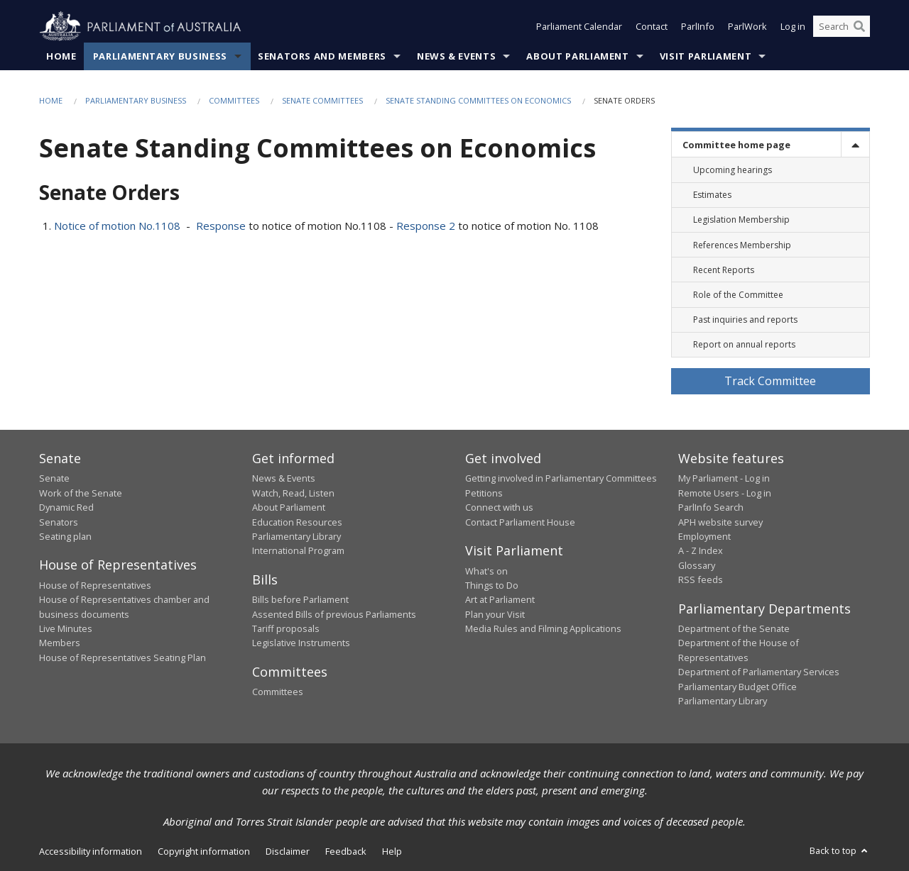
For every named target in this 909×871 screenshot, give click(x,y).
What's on (486, 571)
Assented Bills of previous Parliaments (334, 614)
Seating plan (65, 536)
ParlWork (747, 27)
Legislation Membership (741, 220)
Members (59, 643)
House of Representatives (95, 585)
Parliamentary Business (160, 56)
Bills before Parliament (300, 600)
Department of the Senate (734, 629)
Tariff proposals (286, 629)
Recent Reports (723, 270)
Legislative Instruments (301, 643)
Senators (58, 522)
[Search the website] (841, 27)
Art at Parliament (500, 600)
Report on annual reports (744, 345)
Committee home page (736, 144)
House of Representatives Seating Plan (122, 657)
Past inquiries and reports (745, 320)
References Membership (742, 245)
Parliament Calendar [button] (579, 27)
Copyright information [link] (204, 851)
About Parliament (577, 56)
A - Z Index (700, 551)
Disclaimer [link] (288, 851)
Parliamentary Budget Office (737, 686)
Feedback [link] (345, 851)
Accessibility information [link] (90, 851)
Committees (234, 100)
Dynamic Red (66, 507)
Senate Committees (322, 100)
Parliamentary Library (296, 536)
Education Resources (297, 522)
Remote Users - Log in (724, 493)
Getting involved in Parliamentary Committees (561, 478)
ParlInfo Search (711, 507)
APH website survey (720, 522)
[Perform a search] (859, 27)
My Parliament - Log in (724, 478)
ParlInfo (697, 27)
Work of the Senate (80, 493)
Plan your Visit (495, 614)
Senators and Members (322, 56)
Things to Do (491, 585)
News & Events (456, 56)
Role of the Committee (738, 295)
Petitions (484, 493)
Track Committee (770, 381)
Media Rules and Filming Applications (543, 629)
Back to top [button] (840, 851)
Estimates (712, 195)
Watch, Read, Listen (293, 493)
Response (222, 225)
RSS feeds (700, 580)
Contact (652, 27)
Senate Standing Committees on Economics (478, 100)
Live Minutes (65, 629)
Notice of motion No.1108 (117, 225)
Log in (792, 27)
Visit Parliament (705, 56)
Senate (54, 478)
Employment (704, 536)
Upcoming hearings (732, 170)
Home (61, 56)
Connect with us (499, 507)
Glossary (696, 565)
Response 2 (425, 225)
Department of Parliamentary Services (758, 672)
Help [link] (392, 851)
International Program (298, 551)
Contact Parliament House (520, 522)
